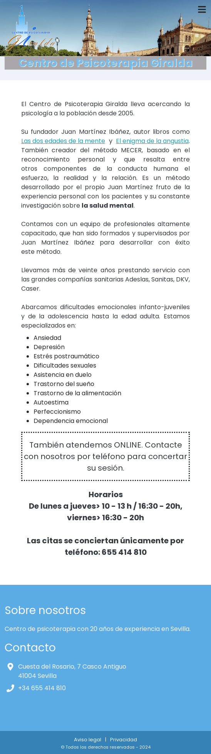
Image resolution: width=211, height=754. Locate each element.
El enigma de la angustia (152, 140)
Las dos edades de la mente (63, 140)
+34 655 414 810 (42, 688)
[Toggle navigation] (202, 9)
